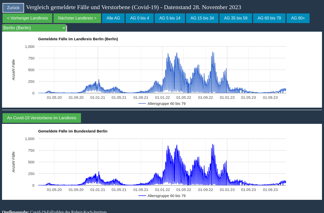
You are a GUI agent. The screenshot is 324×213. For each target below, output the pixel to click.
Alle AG (113, 18)
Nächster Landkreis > (77, 18)
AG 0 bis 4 (139, 18)
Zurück (13, 8)
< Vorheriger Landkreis (27, 18)
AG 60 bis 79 (269, 18)
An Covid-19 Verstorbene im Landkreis (41, 118)
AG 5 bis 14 (169, 18)
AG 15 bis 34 (202, 18)
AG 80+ (298, 18)
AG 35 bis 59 (236, 18)
